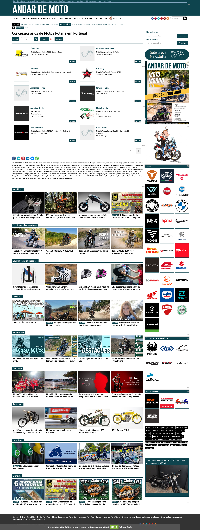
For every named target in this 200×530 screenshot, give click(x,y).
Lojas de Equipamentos (156, 439)
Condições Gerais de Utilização (171, 517)
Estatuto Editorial (128, 517)
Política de (125, 527)
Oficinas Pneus (177, 436)
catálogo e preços (27, 24)
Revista (117, 18)
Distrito (59, 39)
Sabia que (18, 404)
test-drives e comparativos (101, 24)
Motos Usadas (152, 427)
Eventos (17, 18)
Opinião (47, 18)
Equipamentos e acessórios (25, 261)
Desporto (17, 368)
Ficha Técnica (115, 517)
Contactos (106, 517)
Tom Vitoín (47, 517)
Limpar (15, 39)
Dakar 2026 (36, 18)
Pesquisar (182, 36)
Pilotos (183, 445)
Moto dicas (18, 440)
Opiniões (17, 296)
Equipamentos (66, 18)
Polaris (45, 39)
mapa (26, 28)
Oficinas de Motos (161, 436)
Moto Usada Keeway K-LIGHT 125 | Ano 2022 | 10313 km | (167, 476)
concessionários (65, 24)
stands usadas (77, 24)
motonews (87, 24)
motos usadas (40, 24)
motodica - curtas (118, 24)
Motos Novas (182, 427)
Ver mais (72, 61)
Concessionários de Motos (163, 433)
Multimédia (18, 332)
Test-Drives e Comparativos (25, 225)
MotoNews (18, 189)
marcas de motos (52, 24)
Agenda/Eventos (167, 427)
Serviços (91, 18)
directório (19, 28)
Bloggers (174, 445)
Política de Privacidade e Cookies (147, 517)
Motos (55, 18)
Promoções (80, 18)
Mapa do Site (41, 519)
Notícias (26, 18)
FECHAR (114, 527)
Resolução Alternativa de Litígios (24, 519)
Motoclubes (102, 18)
